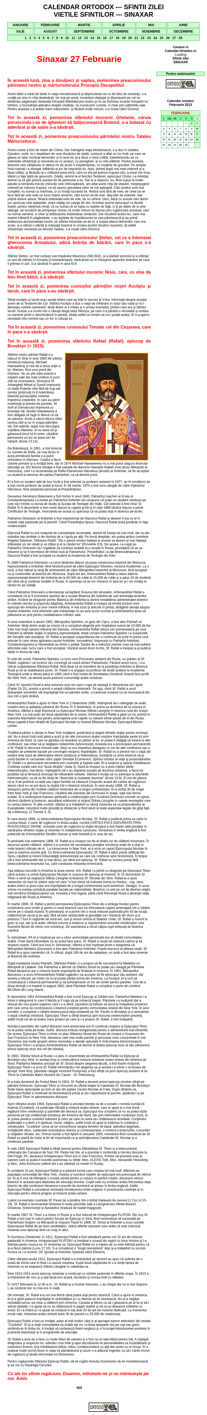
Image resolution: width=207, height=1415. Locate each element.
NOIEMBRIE (151, 31)
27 (174, 38)
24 (155, 38)
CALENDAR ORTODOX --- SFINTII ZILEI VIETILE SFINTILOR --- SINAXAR (103, 10)
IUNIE (183, 25)
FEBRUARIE (50, 25)
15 (98, 38)
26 (168, 38)
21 (136, 38)
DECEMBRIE (183, 31)
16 (104, 38)
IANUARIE (20, 25)
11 (73, 38)
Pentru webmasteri (180, 74)
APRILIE (118, 25)
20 (130, 38)
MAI (151, 25)
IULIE (20, 31)
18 (117, 38)
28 (180, 38)
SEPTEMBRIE (84, 31)
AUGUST (50, 31)
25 (161, 38)
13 (86, 38)
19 (123, 38)
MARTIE (84, 25)
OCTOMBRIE (119, 31)
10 (67, 38)
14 (92, 38)
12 (79, 38)
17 (111, 38)
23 (149, 38)
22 (142, 38)
